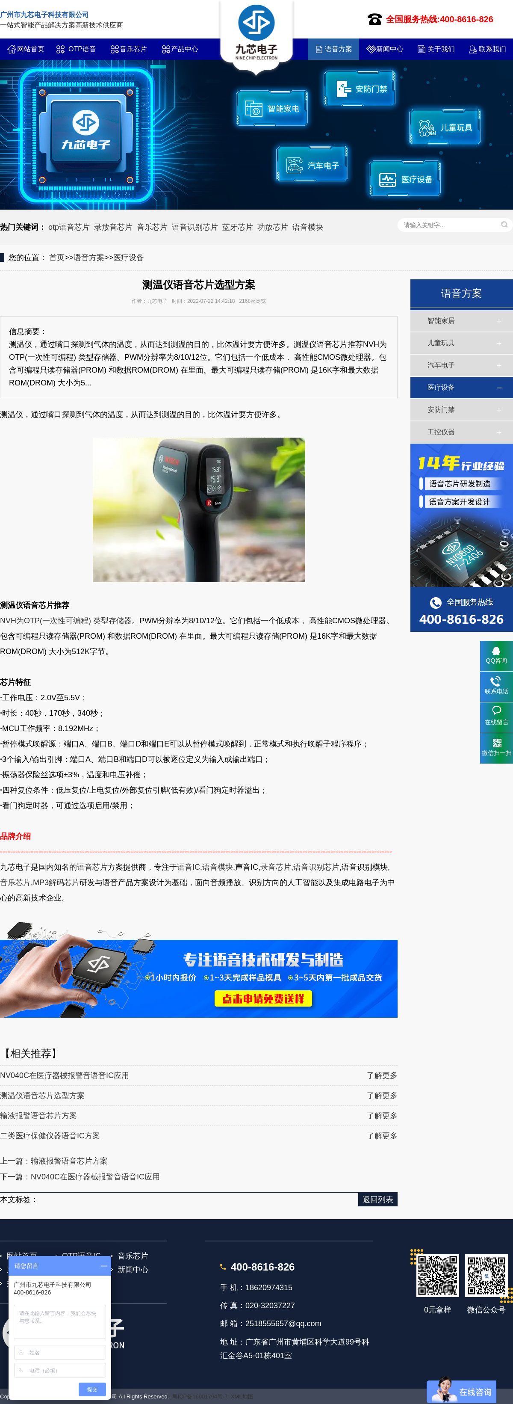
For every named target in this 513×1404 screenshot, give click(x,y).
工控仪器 (441, 431)
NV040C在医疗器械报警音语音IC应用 (64, 1075)
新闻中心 (390, 49)
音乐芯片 (133, 49)
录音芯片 (275, 867)
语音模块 (307, 227)
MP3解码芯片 (56, 882)
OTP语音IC (82, 52)
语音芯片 (92, 867)
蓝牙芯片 (237, 227)
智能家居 (441, 320)
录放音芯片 (113, 227)
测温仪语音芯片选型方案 (42, 1095)
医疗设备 (128, 257)
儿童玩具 (441, 343)
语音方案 (338, 49)
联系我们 (492, 49)
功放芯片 (272, 227)
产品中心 (184, 49)
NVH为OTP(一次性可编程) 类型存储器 (66, 620)
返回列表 (378, 1199)
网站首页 (30, 49)
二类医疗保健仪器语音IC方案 (50, 1135)
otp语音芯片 (69, 227)
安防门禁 (441, 409)
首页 (57, 257)
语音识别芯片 (195, 227)
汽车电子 (441, 365)
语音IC (188, 867)
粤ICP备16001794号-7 (200, 1396)
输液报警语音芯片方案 (38, 1115)
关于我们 (441, 49)
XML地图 (242, 1396)
